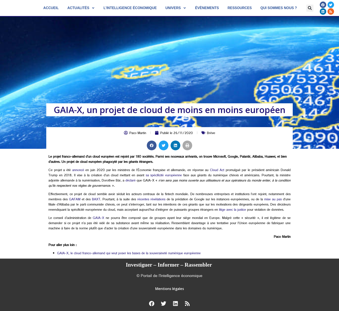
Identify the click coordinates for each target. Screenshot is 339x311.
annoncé (78, 170)
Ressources (239, 8)
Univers (175, 8)
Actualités (81, 8)
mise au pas (273, 199)
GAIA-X (98, 218)
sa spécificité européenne (164, 175)
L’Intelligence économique (130, 8)
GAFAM (74, 199)
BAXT (96, 199)
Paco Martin (137, 133)
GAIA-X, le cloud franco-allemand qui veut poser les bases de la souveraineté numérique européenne (129, 253)
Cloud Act (217, 170)
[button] (309, 8)
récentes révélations (151, 199)
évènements (207, 8)
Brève (211, 133)
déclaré (130, 181)
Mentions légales (169, 288)
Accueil (51, 8)
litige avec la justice (232, 210)
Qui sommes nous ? (278, 8)
